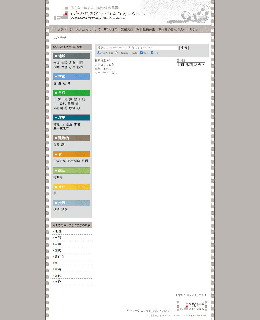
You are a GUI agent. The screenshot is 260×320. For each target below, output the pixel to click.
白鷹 (64, 67)
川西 (80, 62)
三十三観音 (61, 128)
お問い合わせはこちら (191, 294)
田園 (71, 103)
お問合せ (60, 37)
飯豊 (80, 67)
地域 (58, 231)
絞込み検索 (106, 53)
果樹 (85, 161)
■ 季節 (60, 76)
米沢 (56, 62)
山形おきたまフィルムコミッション (130, 12)
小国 (72, 67)
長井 (56, 67)
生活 (58, 269)
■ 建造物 (62, 138)
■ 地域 (60, 56)
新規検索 (123, 53)
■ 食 (58, 154)
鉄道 (56, 209)
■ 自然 (60, 93)
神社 (56, 124)
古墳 (77, 124)
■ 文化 (60, 187)
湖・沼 (62, 99)
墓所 (69, 124)
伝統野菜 (59, 161)
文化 (58, 275)
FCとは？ (111, 29)
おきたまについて (88, 29)
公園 (56, 144)
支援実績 (127, 29)
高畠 (72, 62)
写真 (156, 53)
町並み (58, 177)
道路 (64, 209)
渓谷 (77, 99)
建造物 (59, 256)
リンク (194, 29)
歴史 (58, 250)
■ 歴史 (60, 117)
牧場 (72, 108)
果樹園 (58, 108)
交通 (58, 281)
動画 (145, 53)
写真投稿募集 (145, 29)
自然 (58, 244)
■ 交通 (60, 203)
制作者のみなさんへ (172, 29)
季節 (58, 237)
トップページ (63, 29)
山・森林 (59, 103)
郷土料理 (74, 161)
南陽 (64, 62)
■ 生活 (60, 170)
